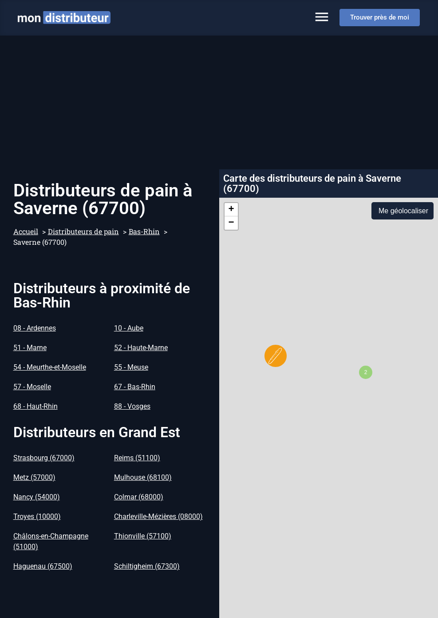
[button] (275, 356)
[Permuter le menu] (321, 16)
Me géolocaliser (403, 211)
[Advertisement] (219, 102)
